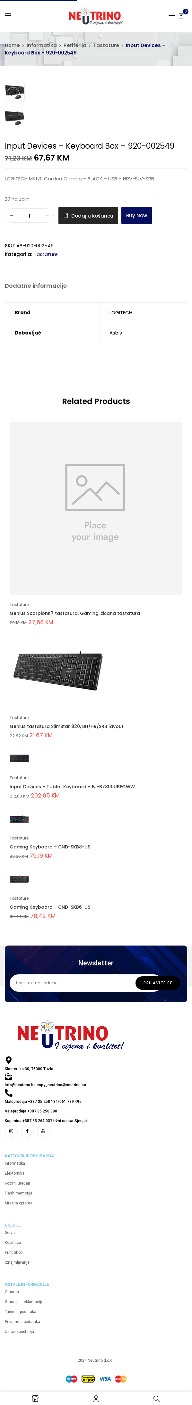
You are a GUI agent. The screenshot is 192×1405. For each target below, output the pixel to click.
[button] (181, 15)
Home (12, 45)
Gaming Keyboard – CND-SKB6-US (50, 907)
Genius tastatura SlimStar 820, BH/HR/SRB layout (67, 726)
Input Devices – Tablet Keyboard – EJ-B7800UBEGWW (72, 786)
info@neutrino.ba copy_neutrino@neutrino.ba (45, 1085)
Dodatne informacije (36, 286)
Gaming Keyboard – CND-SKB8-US (50, 847)
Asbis (115, 332)
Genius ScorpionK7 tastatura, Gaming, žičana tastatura (75, 613)
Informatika (42, 45)
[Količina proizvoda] (29, 216)
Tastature (106, 45)
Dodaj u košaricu (92, 215)
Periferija (75, 45)
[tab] (36, 286)
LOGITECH (120, 312)
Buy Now (136, 215)
